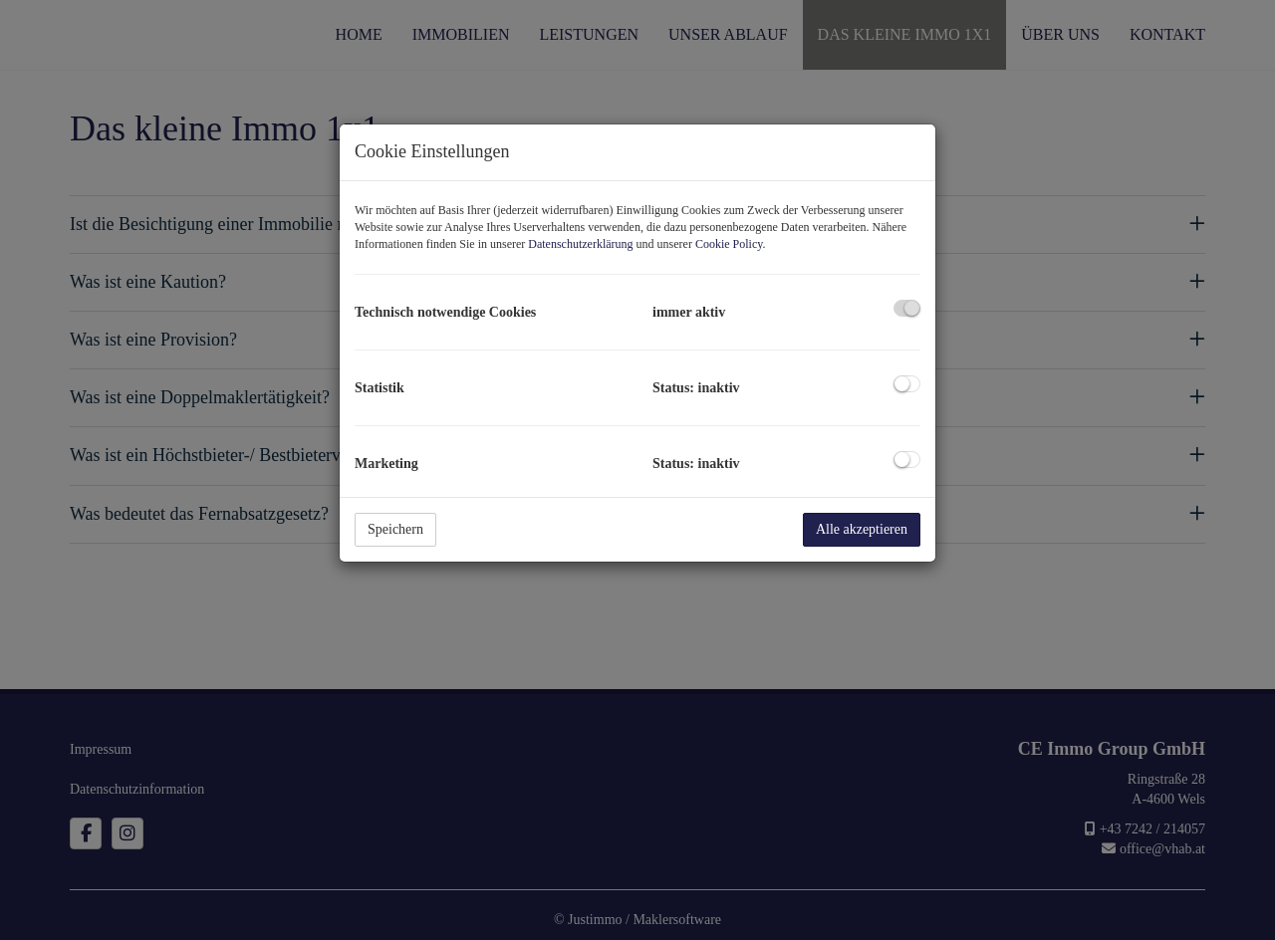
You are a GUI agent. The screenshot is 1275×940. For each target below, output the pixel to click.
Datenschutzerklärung (580, 244)
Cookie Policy (729, 244)
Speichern (395, 529)
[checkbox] (906, 308)
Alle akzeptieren (861, 529)
